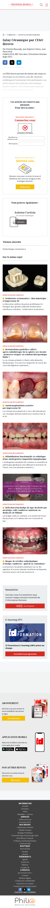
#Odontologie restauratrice (14, 249)
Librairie (25, 854)
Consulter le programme (25, 654)
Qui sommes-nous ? (25, 873)
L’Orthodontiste (25, 843)
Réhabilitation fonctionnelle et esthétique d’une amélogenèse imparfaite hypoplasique (24, 457)
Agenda (25, 859)
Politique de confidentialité (25, 881)
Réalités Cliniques (25, 830)
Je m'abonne (13, 718)
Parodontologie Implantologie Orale (25, 835)
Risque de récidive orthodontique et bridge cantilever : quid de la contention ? (24, 562)
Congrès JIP (25, 867)
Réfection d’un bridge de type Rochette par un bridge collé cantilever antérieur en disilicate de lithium (25, 510)
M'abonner (25, 186)
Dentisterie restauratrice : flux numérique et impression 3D (24, 299)
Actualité (25, 806)
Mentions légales (25, 878)
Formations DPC (25, 822)
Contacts (25, 875)
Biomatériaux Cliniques (25, 838)
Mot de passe (13, 144)
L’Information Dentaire (25, 827)
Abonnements (25, 849)
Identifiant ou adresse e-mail (12, 138)
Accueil (4, 35)
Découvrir (15, 780)
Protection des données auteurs (25, 886)
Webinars (25, 865)
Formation (11, 35)
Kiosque (25, 851)
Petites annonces (25, 819)
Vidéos (25, 811)
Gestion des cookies (25, 892)
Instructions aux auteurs (25, 883)
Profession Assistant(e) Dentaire (25, 841)
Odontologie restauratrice (29, 35)
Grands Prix (25, 862)
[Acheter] (21, 222)
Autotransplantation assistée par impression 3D (18, 406)
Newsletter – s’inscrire (25, 814)
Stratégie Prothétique (25, 833)
